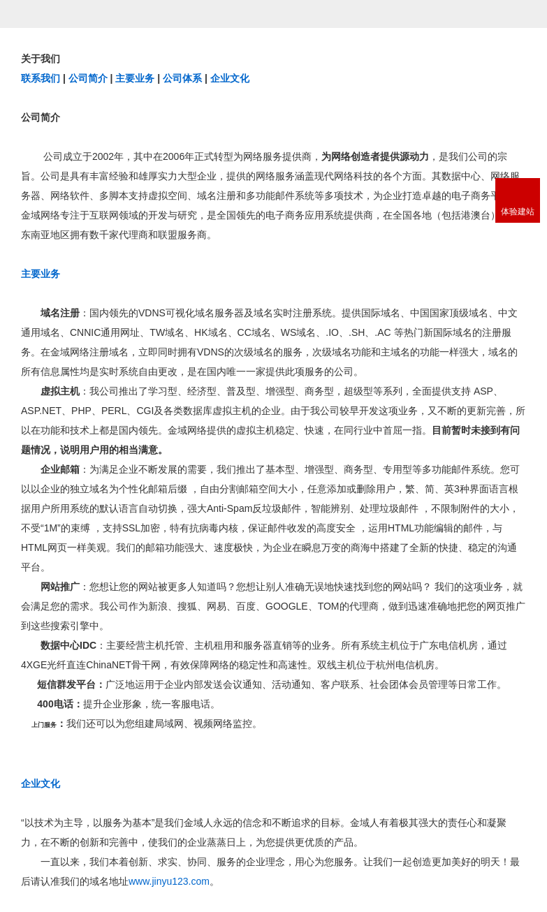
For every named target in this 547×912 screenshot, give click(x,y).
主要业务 (134, 78)
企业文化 (229, 78)
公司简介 (88, 78)
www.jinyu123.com (169, 881)
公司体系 (182, 78)
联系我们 (40, 78)
